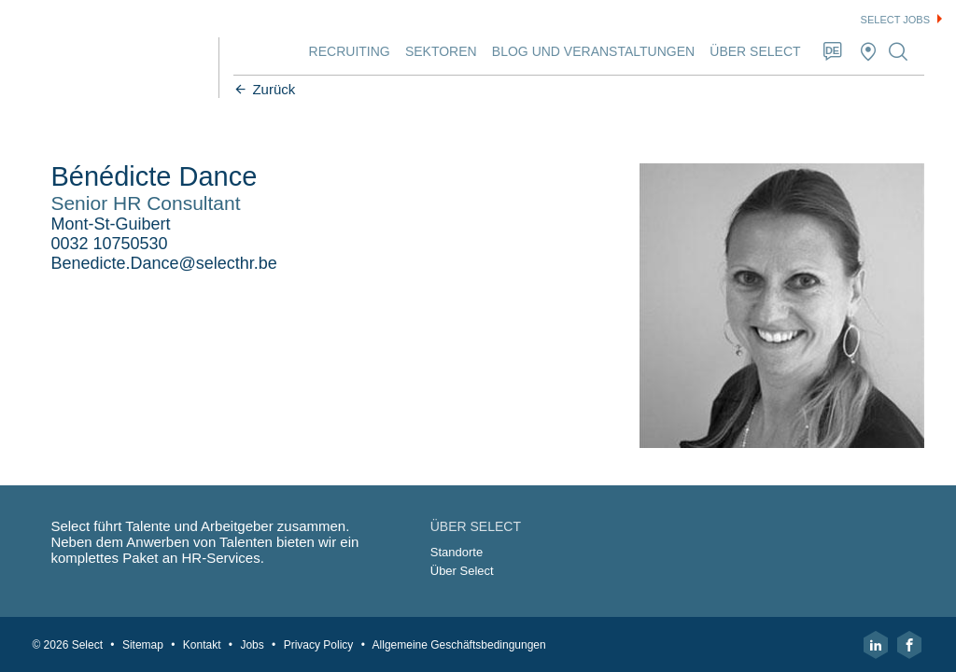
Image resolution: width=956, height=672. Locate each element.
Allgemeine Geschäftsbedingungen (465, 644)
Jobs (257, 644)
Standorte (457, 551)
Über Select (749, 51)
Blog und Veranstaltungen (587, 51)
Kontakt (208, 644)
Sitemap (148, 644)
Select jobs (895, 19)
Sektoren (435, 51)
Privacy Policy (324, 644)
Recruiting (344, 51)
